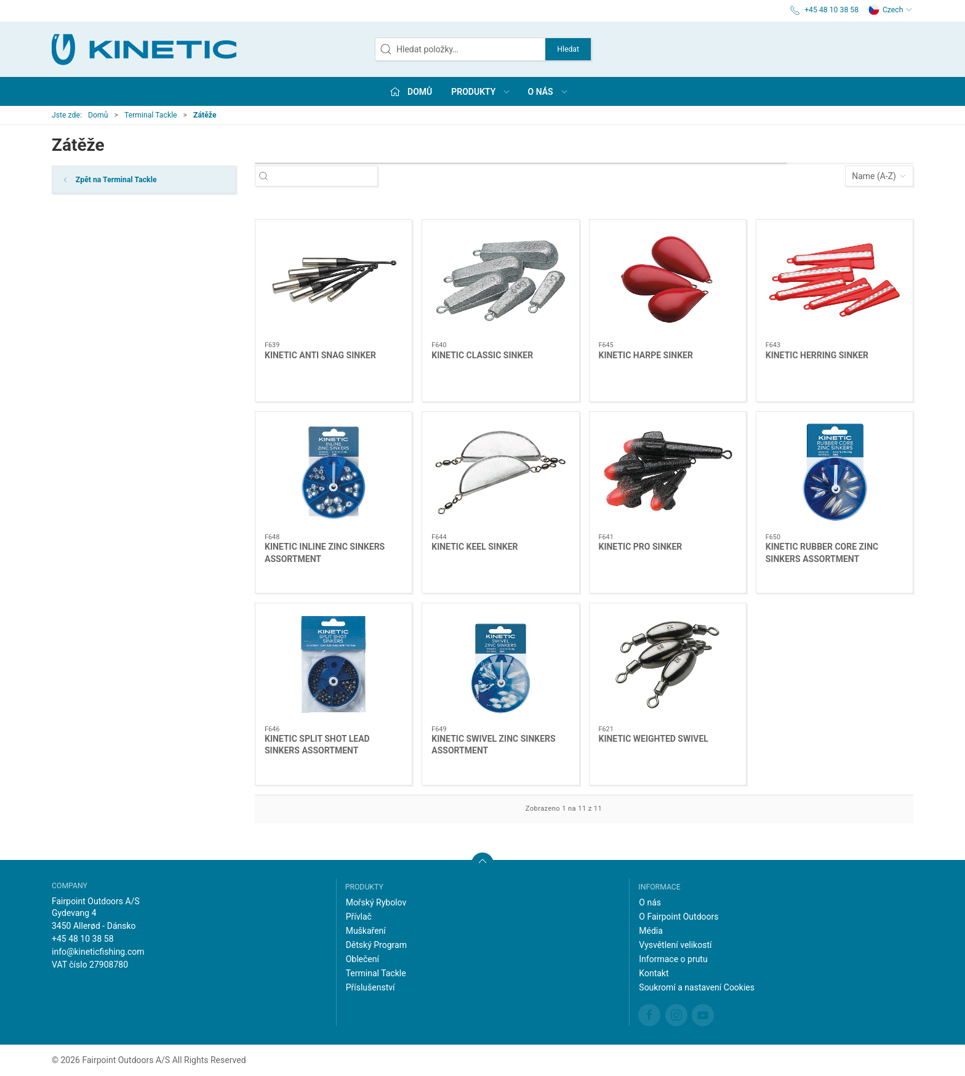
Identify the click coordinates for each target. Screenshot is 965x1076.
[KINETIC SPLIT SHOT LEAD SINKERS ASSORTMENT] (333, 664)
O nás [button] (548, 92)
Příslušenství (370, 987)
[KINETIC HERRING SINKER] (834, 280)
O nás (650, 902)
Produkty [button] (481, 92)
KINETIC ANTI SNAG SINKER (320, 355)
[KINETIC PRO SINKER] (668, 472)
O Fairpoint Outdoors (678, 916)
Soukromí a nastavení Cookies (697, 987)
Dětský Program (376, 945)
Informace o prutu (673, 959)
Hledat (568, 49)
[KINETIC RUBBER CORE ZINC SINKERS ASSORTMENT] (834, 472)
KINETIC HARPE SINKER (646, 355)
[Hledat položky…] (327, 176)
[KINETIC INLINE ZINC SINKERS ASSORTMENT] (333, 472)
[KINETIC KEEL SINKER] (500, 472)
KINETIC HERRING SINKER (817, 355)
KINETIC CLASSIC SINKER (482, 355)
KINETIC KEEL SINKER (474, 547)
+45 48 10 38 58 (83, 939)
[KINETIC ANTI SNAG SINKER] (333, 280)
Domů (98, 115)
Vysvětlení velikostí (675, 945)
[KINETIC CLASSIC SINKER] (500, 280)
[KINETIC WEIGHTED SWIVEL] (668, 664)
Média (651, 931)
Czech (890, 9)
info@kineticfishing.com (98, 952)
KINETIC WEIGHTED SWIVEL (653, 739)
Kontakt (653, 973)
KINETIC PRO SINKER (641, 547)
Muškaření (366, 931)
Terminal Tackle (150, 115)
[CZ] (144, 49)
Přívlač (359, 916)
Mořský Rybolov (376, 902)
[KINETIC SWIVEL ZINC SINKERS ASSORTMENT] (500, 664)
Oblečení (362, 959)
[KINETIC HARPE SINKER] (668, 280)
